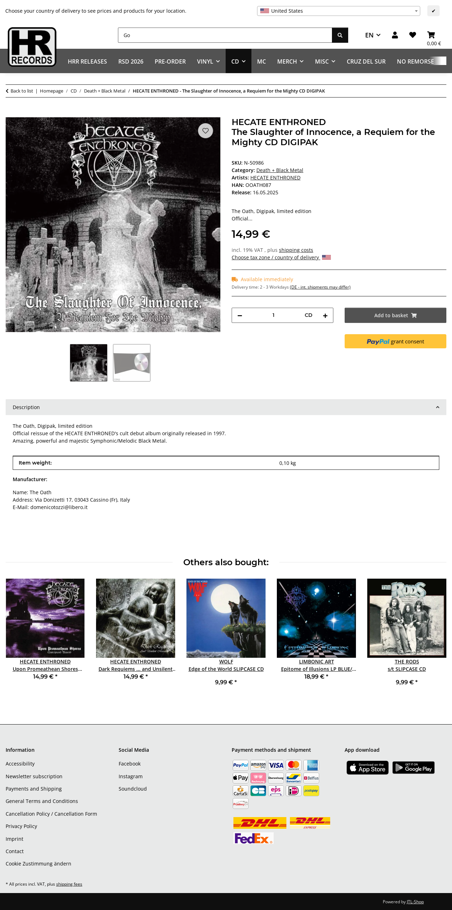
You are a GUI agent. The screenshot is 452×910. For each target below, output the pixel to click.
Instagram (131, 776)
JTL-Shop (415, 902)
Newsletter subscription (34, 776)
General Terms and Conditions (42, 801)
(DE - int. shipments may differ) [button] (320, 287)
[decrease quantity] (240, 315)
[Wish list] (413, 35)
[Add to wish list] (205, 130)
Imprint (14, 838)
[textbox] (338, 11)
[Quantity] (273, 315)
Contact (15, 851)
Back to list (22, 91)
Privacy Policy (21, 826)
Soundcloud (133, 788)
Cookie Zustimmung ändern (38, 863)
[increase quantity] (325, 315)
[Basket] (434, 35)
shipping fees (69, 884)
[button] (395, 35)
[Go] (225, 35)
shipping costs (296, 250)
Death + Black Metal (279, 170)
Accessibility (20, 763)
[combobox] (338, 11)
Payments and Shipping (34, 788)
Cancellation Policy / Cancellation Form (51, 813)
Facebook (130, 763)
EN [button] (369, 35)
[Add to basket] (11, 113)
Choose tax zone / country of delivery (281, 257)
